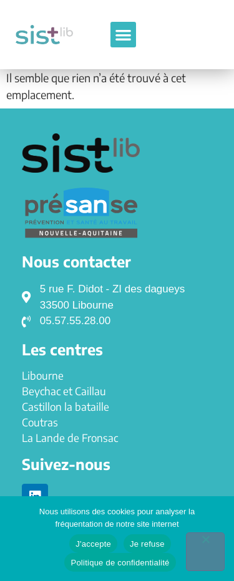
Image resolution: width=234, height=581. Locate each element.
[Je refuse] (205, 551)
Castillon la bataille (65, 406)
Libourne (43, 375)
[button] (123, 34)
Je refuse (147, 544)
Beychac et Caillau (64, 391)
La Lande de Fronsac (70, 437)
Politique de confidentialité (120, 562)
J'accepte (93, 544)
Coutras (40, 422)
